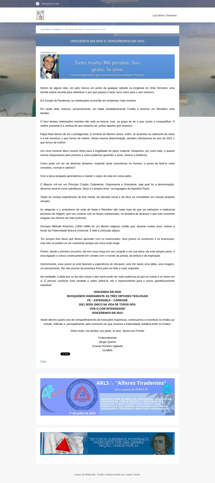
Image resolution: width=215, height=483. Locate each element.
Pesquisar (37, 3)
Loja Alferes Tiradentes (164, 15)
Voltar (43, 361)
